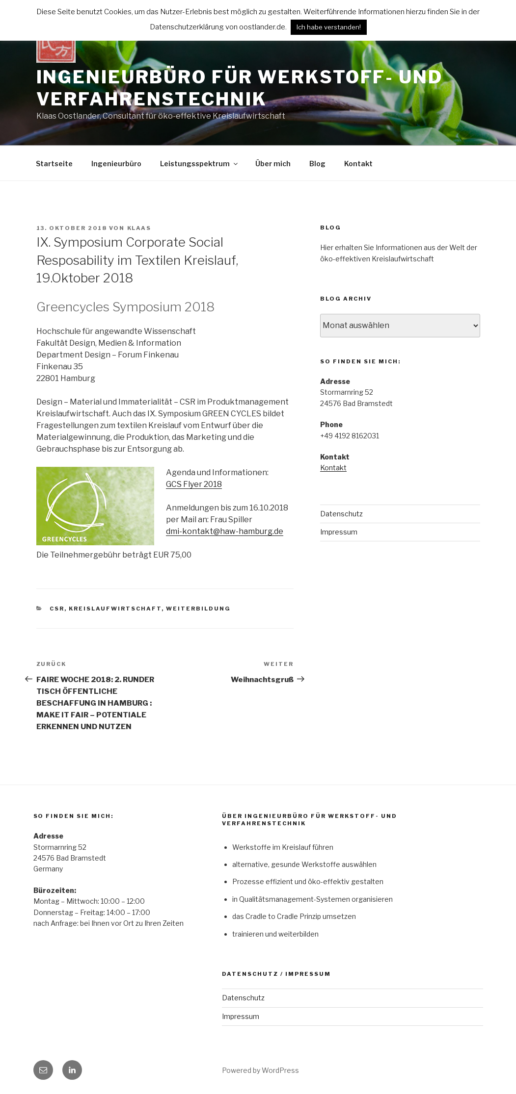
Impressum (338, 532)
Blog (317, 163)
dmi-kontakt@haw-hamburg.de (224, 531)
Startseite (54, 163)
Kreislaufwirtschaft (115, 608)
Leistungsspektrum (199, 163)
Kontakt (358, 163)
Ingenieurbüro (116, 163)
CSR (57, 608)
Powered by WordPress (260, 1070)
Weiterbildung (198, 608)
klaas (139, 228)
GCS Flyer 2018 (194, 484)
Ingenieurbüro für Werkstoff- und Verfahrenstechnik (239, 88)
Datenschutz (341, 513)
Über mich (273, 163)
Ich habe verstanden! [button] (329, 27)
